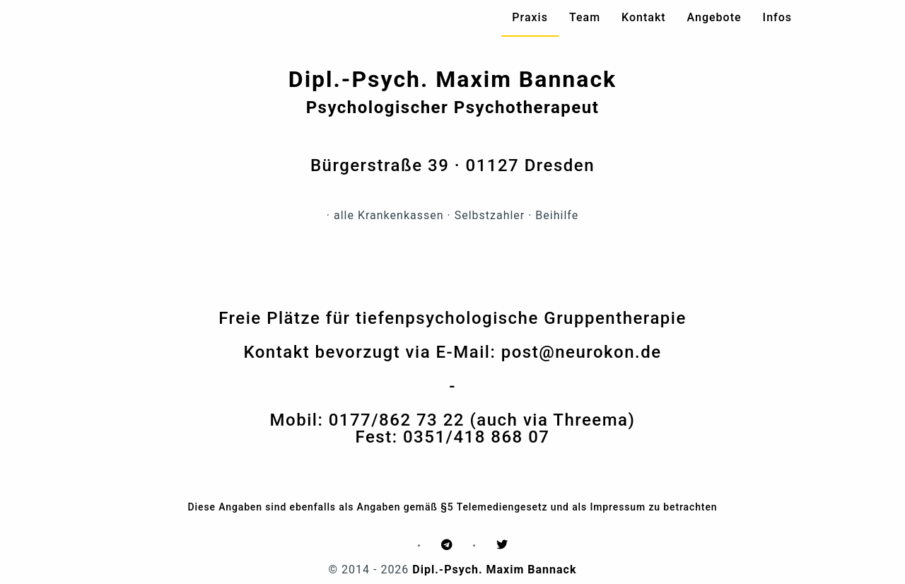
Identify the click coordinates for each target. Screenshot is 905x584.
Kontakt (643, 17)
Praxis (530, 17)
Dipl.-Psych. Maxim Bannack (494, 569)
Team (584, 17)
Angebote (714, 17)
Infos (777, 17)
